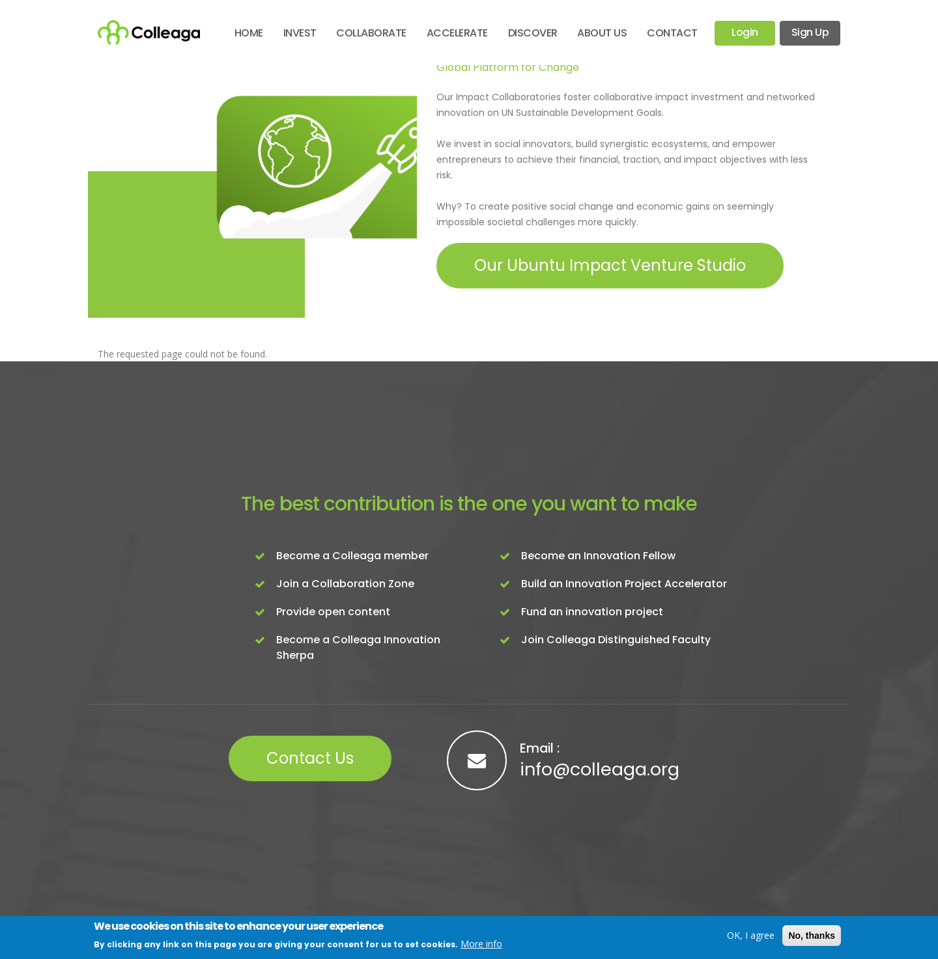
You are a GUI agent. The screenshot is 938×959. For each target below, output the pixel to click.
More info (481, 944)
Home (248, 32)
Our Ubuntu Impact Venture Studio (610, 265)
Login (745, 32)
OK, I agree (751, 935)
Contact (672, 32)
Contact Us (310, 758)
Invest (300, 32)
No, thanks (811, 935)
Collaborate (371, 32)
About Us (602, 32)
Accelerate (457, 32)
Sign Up (810, 32)
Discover (533, 32)
